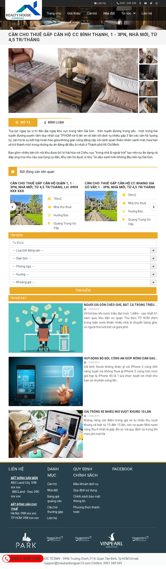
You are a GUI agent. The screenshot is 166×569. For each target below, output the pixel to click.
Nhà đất (109, 13)
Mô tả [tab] (23, 122)
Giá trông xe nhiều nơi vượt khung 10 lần (117, 411)
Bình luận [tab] (54, 122)
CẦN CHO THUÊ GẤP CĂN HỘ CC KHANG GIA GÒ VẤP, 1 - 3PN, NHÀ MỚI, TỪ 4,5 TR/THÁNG (120, 185)
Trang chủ (54, 13)
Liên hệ (100, 3)
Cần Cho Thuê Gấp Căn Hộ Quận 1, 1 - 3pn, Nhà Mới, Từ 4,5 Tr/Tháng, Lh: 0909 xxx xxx (44, 187)
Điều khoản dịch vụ (85, 484)
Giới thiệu (73, 13)
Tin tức (126, 13)
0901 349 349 (126, 3)
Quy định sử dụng (85, 490)
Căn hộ (92, 13)
